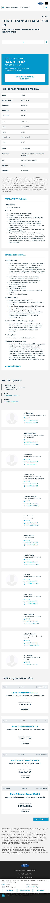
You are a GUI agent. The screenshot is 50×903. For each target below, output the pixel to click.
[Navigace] (46, 4)
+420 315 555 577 (11, 402)
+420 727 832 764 (31, 464)
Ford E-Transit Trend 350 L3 (25, 794)
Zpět (45, 17)
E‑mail (27, 418)
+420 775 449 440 (31, 444)
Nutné (7, 885)
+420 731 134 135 (31, 486)
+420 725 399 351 (31, 422)
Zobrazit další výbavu (13, 366)
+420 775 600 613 (31, 584)
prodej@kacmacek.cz (11, 395)
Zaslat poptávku (25, 78)
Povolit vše (40, 890)
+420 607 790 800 (31, 506)
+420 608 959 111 (31, 525)
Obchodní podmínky (25, 874)
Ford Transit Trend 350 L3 (25, 760)
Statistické (34, 885)
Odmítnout (9, 890)
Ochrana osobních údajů (25, 877)
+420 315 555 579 (31, 420)
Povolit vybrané (25, 890)
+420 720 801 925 (31, 624)
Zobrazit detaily (33, 887)
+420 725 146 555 (31, 564)
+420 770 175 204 (31, 604)
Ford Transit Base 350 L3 (25, 692)
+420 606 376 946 (31, 645)
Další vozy (41, 819)
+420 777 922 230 (31, 545)
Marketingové (10, 887)
